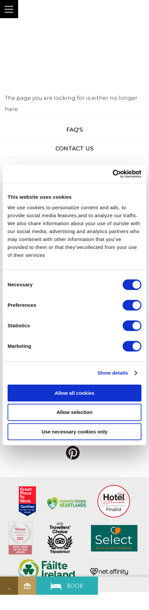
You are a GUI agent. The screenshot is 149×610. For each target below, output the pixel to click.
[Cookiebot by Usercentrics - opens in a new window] (112, 174)
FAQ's (74, 129)
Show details (113, 373)
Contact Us (74, 148)
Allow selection (74, 412)
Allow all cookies (75, 393)
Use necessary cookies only (74, 431)
